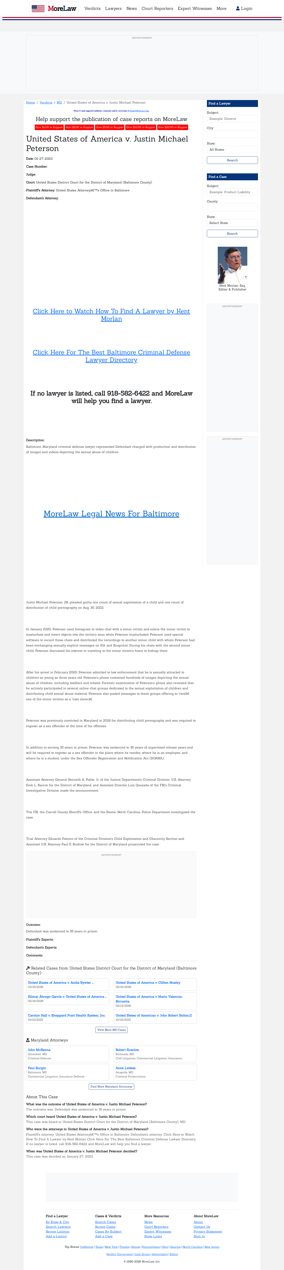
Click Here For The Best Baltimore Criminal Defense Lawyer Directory (111, 356)
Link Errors (142, 1254)
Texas (99, 1247)
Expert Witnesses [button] (195, 8)
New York (111, 1247)
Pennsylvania (151, 1247)
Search (232, 160)
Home (30, 102)
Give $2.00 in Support (79, 127)
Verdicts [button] (92, 8)
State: (211, 143)
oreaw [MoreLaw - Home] (54, 8)
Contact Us (202, 1227)
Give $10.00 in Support (140, 127)
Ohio (165, 1247)
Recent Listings (57, 1231)
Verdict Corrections (119, 1254)
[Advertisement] (142, 69)
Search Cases (105, 1222)
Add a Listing (56, 1236)
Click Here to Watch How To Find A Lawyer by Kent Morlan (111, 315)
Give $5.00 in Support (109, 127)
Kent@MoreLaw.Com (139, 111)
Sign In (199, 1236)
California (86, 1247)
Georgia (175, 1247)
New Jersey (212, 1247)
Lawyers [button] (113, 8)
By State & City (57, 1222)
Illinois (135, 1247)
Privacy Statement (208, 1231)
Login (244, 8)
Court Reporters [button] (157, 8)
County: (212, 201)
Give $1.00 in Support (49, 127)
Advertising (160, 1254)
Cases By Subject (108, 1231)
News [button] (131, 8)
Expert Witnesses (157, 1231)
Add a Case (104, 1236)
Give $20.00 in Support (172, 127)
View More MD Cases (111, 1030)
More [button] (221, 8)
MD (59, 102)
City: (210, 128)
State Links (153, 1236)
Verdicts (45, 102)
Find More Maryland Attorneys (111, 1086)
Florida (124, 1247)
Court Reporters (156, 1227)
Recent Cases (105, 1227)
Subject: (213, 112)
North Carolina (193, 1247)
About (198, 1222)
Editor (174, 1254)
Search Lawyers (58, 1227)
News (148, 1222)
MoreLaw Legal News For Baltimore (111, 513)
